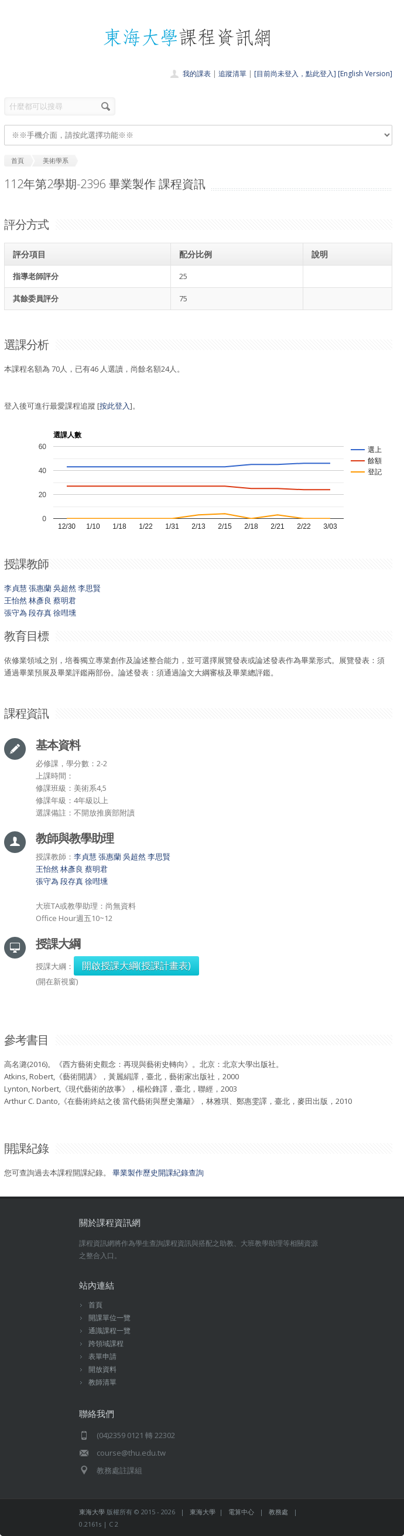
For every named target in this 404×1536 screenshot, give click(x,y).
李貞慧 (15, 588)
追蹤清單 (232, 74)
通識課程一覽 (109, 1330)
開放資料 (102, 1369)
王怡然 (15, 600)
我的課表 (197, 74)
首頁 (95, 1305)
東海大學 (92, 1511)
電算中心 (241, 1511)
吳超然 (64, 588)
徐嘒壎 (64, 612)
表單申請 (102, 1356)
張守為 (15, 612)
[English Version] (365, 74)
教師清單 (102, 1382)
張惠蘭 (40, 588)
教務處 (278, 1511)
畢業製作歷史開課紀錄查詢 (158, 1172)
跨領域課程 (106, 1343)
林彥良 (40, 600)
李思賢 (89, 588)
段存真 (40, 612)
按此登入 (115, 405)
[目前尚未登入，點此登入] (295, 74)
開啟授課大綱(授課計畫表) (136, 965)
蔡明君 (64, 600)
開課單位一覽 (109, 1318)
